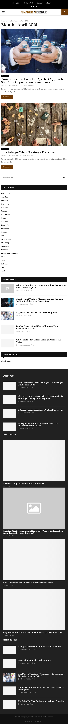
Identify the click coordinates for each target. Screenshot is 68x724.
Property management (9, 253)
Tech (3, 267)
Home (3, 218)
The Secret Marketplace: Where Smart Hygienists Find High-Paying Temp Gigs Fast (41, 397)
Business (4, 200)
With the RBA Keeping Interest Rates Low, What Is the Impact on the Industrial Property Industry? (33, 532)
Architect (4, 197)
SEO (3, 260)
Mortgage (5, 246)
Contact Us (40, 3)
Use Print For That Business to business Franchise (41, 701)
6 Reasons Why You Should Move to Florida (23, 483)
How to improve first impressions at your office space (28, 583)
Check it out (6, 361)
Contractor (5, 204)
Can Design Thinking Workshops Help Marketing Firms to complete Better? (41, 675)
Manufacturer (6, 239)
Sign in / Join (28, 3)
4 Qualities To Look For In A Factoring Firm (37, 313)
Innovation (5, 225)
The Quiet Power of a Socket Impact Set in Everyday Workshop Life (38, 425)
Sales (3, 257)
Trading (4, 271)
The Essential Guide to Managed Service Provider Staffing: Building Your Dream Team (39, 300)
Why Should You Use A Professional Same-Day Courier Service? (33, 632)
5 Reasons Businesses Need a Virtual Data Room (40, 410)
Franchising (5, 75)
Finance (4, 211)
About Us (49, 3)
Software (4, 264)
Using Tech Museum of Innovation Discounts (39, 647)
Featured (4, 207)
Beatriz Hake (7, 85)
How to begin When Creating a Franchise (28, 152)
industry (4, 222)
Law (2, 236)
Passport (4, 250)
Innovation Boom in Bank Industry (34, 660)
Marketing (5, 243)
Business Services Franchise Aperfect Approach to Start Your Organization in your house (33, 81)
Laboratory (5, 232)
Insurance (5, 229)
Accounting (5, 193)
